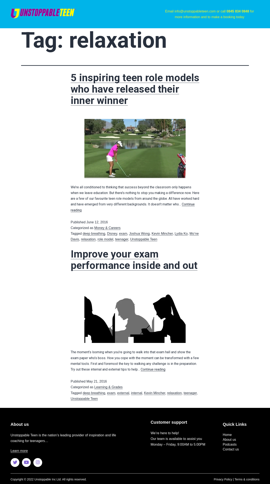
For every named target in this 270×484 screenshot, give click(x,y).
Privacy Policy (223, 479)
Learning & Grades (108, 387)
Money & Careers (107, 228)
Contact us (231, 449)
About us (229, 439)
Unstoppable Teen (143, 239)
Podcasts (230, 444)
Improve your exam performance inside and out (134, 259)
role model (105, 239)
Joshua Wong (139, 233)
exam (123, 233)
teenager (121, 239)
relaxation (88, 239)
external (123, 393)
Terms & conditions (247, 479)
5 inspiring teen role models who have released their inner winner (135, 89)
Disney (112, 233)
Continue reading (153, 369)
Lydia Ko (181, 233)
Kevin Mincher (162, 233)
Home (227, 435)
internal (136, 393)
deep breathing (94, 233)
